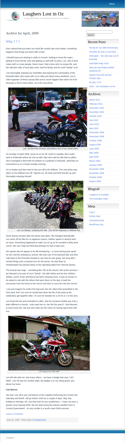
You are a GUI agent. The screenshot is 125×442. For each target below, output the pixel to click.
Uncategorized (39, 420)
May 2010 (93, 128)
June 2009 (94, 149)
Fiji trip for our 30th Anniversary (103, 48)
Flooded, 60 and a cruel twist (102, 52)
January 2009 (95, 165)
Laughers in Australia (99, 195)
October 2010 (95, 116)
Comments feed (96, 220)
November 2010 (96, 112)
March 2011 (94, 100)
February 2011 (96, 104)
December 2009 (96, 132)
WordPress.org (96, 224)
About (112, 4)
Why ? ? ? (13, 41)
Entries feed (94, 216)
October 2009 (95, 140)
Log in (92, 212)
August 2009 (95, 144)
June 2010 (94, 124)
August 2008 (95, 181)
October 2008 (95, 177)
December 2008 (96, 169)
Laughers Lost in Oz (43, 13)
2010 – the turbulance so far (102, 86)
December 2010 (96, 108)
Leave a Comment (14, 414)
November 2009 (96, 136)
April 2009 (94, 157)
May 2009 (93, 153)
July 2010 (93, 120)
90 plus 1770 (95, 82)
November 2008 (96, 173)
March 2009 (94, 161)
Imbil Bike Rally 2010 (99, 63)
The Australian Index (98, 199)
